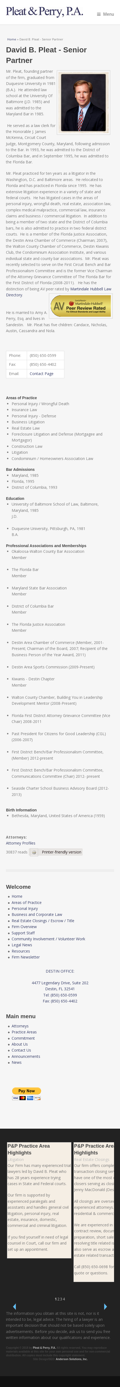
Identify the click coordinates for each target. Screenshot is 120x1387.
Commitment (23, 1038)
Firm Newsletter (26, 957)
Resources (21, 951)
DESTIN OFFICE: (60, 971)
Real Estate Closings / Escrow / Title (43, 920)
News (17, 1062)
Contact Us (21, 1050)
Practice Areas (24, 1031)
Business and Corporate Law (37, 914)
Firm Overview (24, 926)
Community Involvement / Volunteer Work (48, 938)
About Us (20, 1044)
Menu (105, 14)
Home (11, 39)
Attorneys (20, 1026)
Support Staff (23, 932)
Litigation (16, 1159)
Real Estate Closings (91, 1159)
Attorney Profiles (20, 843)
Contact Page (42, 373)
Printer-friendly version (55, 852)
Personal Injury (25, 908)
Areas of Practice (27, 902)
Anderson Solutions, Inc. (72, 1359)
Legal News (22, 944)
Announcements (26, 1056)
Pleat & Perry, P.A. (44, 1347)
